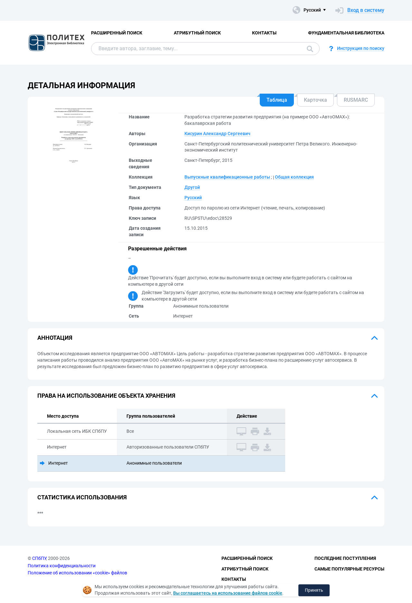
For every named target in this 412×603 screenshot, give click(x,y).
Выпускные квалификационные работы (227, 177)
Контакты (264, 32)
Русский (193, 197)
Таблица (277, 100)
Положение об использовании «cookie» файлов (77, 572)
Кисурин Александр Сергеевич (217, 133)
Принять (314, 590)
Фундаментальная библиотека (346, 32)
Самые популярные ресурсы (349, 568)
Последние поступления (345, 558)
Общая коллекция (294, 177)
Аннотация (54, 337)
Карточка (315, 100)
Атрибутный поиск (197, 32)
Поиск (310, 49)
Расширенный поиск (116, 32)
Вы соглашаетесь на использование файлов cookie (227, 593)
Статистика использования (82, 497)
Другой (192, 187)
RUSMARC (356, 100)
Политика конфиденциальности (62, 565)
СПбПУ (39, 558)
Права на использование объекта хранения (106, 395)
